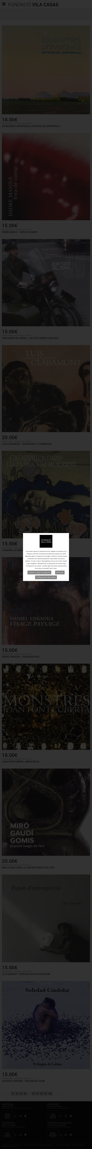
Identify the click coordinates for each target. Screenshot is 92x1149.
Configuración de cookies (46, 518)
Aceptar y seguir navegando (39, 513)
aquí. (55, 509)
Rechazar (59, 513)
